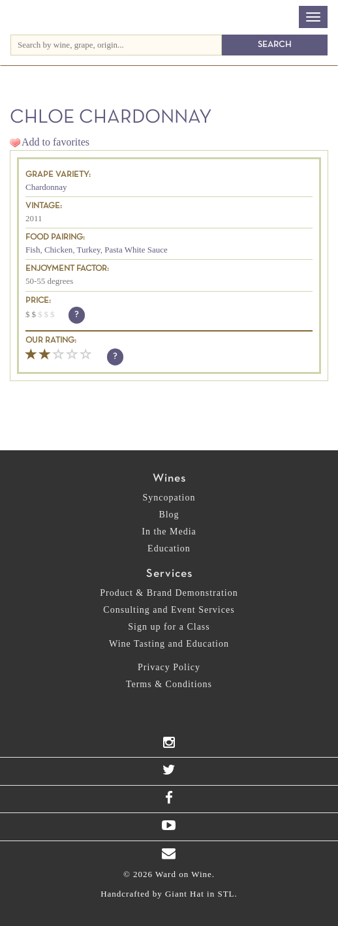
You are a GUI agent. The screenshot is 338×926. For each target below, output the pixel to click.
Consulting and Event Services (168, 610)
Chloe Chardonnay (111, 118)
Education (169, 548)
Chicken (58, 250)
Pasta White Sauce (136, 250)
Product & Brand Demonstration (169, 593)
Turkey (88, 250)
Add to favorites (55, 141)
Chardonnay (46, 187)
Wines (169, 478)
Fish (32, 250)
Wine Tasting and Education (169, 644)
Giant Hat (184, 894)
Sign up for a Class (169, 627)
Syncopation (169, 497)
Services (169, 573)
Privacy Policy (169, 667)
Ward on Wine (87, 18)
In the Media (169, 531)
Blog (169, 514)
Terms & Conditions (169, 684)
